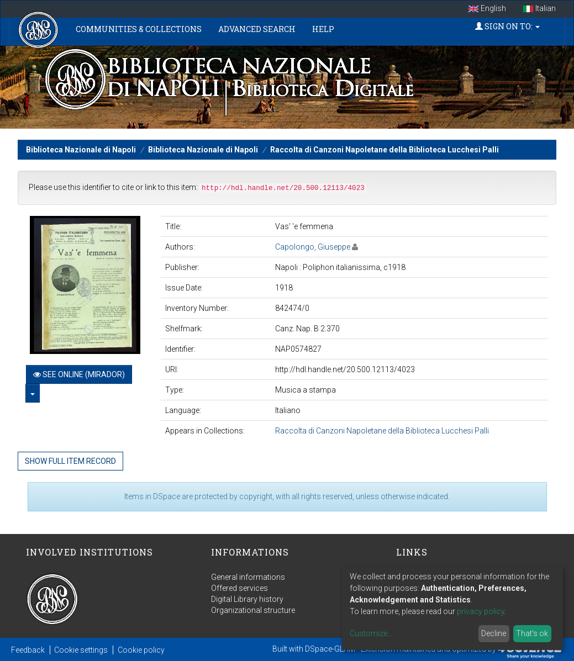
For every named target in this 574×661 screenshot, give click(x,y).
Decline (493, 633)
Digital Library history (247, 599)
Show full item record (70, 461)
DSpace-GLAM (330, 648)
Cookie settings (81, 650)
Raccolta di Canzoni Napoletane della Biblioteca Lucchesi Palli (384, 149)
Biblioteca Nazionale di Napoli (81, 149)
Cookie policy (141, 650)
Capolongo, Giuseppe (312, 246)
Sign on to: (507, 26)
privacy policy (480, 611)
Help (323, 29)
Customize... (371, 633)
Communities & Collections (139, 29)
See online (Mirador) (79, 374)
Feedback (28, 650)
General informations (248, 577)
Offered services (239, 588)
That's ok (532, 633)
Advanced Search (257, 29)
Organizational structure (253, 610)
